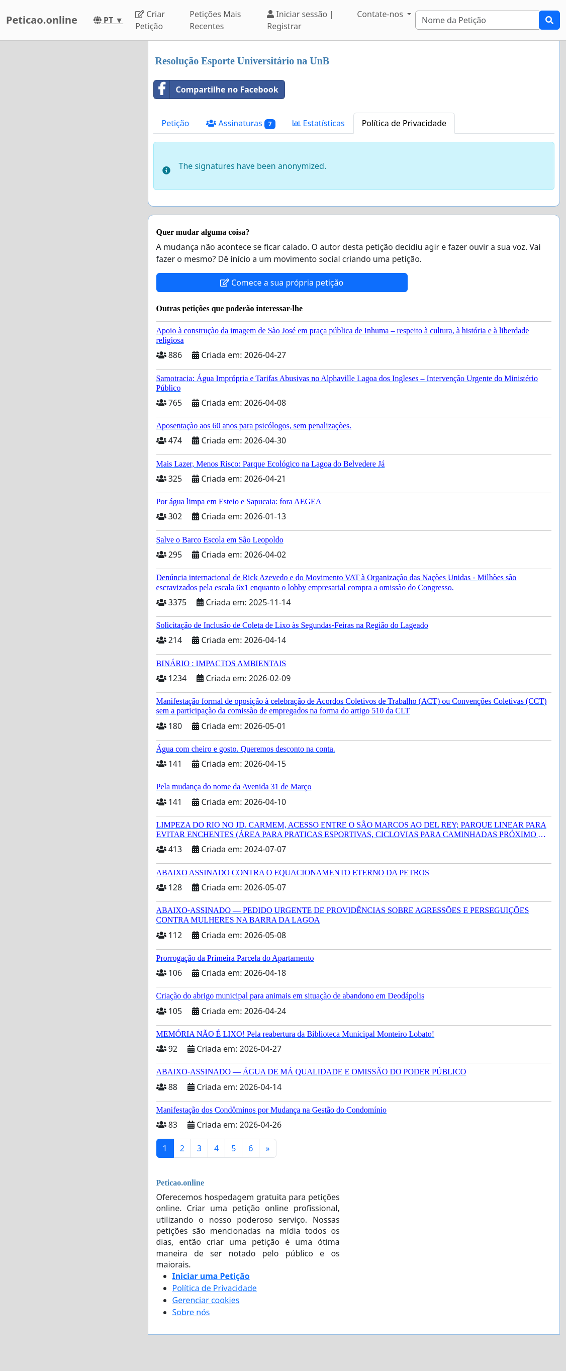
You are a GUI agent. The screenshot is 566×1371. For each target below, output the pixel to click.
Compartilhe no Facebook (216, 89)
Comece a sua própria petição (281, 282)
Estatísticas (318, 123)
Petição (176, 123)
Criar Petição (150, 20)
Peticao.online (41, 20)
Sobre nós (191, 1312)
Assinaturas (240, 123)
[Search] (477, 20)
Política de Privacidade (404, 123)
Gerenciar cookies (206, 1300)
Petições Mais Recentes (215, 20)
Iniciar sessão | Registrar (300, 20)
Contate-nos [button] (381, 14)
